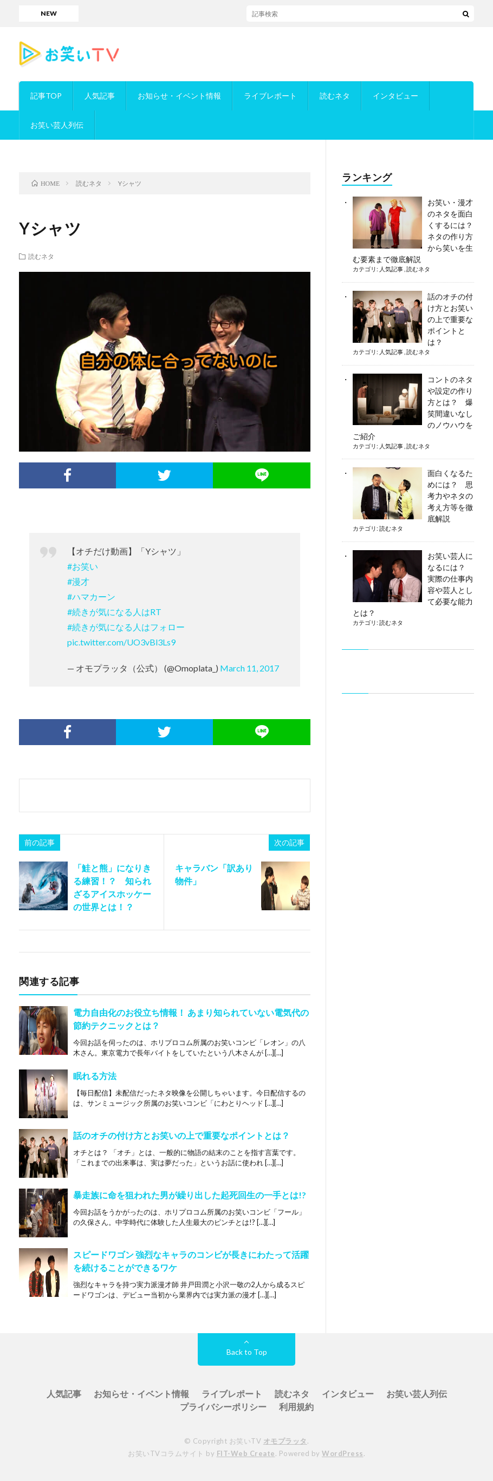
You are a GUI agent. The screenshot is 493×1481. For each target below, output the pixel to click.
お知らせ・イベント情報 (179, 95)
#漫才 (78, 581)
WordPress (343, 1453)
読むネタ (335, 95)
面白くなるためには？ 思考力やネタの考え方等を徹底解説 (450, 495)
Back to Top (246, 1351)
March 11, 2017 (249, 668)
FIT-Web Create (246, 1453)
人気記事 (100, 95)
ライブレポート (270, 95)
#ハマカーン (91, 596)
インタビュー (395, 95)
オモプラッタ (285, 1441)
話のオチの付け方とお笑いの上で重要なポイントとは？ (181, 1135)
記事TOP (46, 95)
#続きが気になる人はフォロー (126, 627)
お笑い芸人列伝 (56, 124)
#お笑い (82, 566)
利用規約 (296, 1406)
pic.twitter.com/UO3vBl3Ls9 (121, 642)
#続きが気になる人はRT (114, 611)
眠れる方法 (94, 1076)
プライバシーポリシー (223, 1406)
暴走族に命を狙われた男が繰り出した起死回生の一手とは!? (189, 1195)
